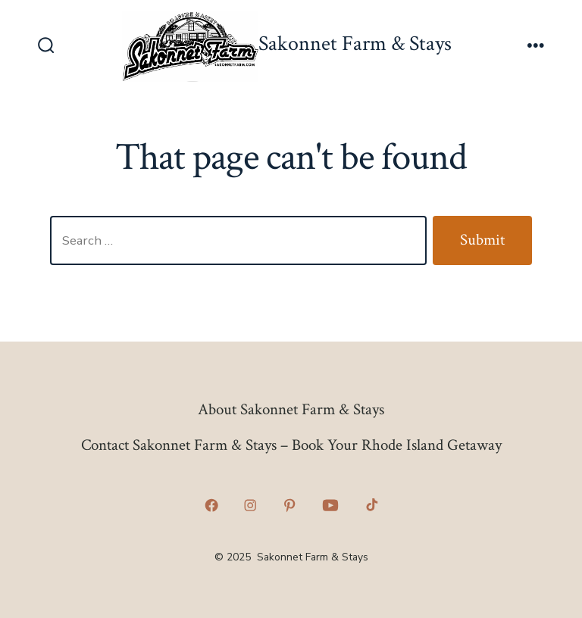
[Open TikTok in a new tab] (370, 506)
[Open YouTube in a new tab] (330, 506)
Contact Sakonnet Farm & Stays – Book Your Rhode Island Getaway (291, 445)
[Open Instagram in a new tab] (251, 506)
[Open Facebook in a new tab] (211, 506)
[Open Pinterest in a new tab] (289, 506)
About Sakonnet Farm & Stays (291, 409)
